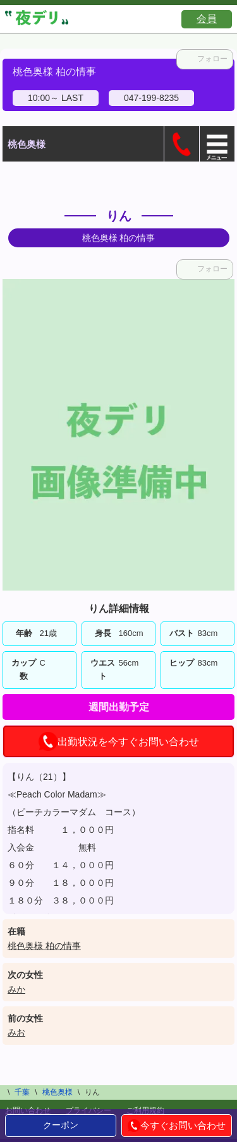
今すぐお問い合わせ (177, 1125)
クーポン (60, 1125)
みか (16, 989)
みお (16, 1032)
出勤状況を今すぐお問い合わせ (119, 741)
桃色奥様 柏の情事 (44, 946)
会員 (207, 18)
